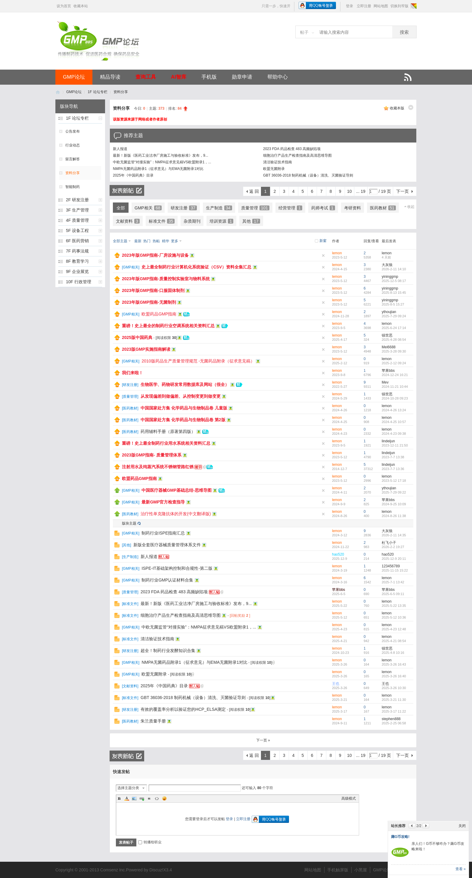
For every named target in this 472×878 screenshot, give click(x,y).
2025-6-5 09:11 (393, 594)
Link (142, 798)
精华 (165, 241)
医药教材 (383, 207)
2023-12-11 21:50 (395, 445)
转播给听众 (150, 842)
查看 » (460, 869)
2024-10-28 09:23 (395, 398)
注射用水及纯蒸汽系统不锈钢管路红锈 (158, 466)
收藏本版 (397, 108)
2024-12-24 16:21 (395, 375)
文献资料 (128, 221)
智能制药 (72, 187)
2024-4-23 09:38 (394, 433)
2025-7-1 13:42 (393, 582)
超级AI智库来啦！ (405, 803)
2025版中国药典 (137, 337)
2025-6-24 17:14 (394, 328)
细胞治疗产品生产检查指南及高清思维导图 (297, 155)
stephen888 (391, 719)
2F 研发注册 (77, 199)
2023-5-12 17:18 (394, 480)
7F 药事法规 (77, 251)
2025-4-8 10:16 (393, 652)
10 (349, 191)
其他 (251, 221)
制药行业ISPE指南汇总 (163, 533)
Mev (385, 382)
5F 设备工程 (77, 230)
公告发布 (72, 131)
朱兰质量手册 (153, 721)
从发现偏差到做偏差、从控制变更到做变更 (181, 396)
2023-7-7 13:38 (393, 457)
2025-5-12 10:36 (394, 617)
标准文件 (162, 221)
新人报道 (120, 149)
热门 (147, 241)
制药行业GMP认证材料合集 (167, 580)
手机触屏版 (337, 869)
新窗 (323, 241)
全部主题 (120, 241)
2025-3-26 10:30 (394, 688)
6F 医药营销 (77, 240)
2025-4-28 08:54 (394, 339)
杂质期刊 (192, 221)
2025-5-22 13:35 (394, 605)
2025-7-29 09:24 (394, 316)
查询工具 (145, 77)
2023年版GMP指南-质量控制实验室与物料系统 (166, 278)
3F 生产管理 (77, 210)
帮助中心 (277, 77)
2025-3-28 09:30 (394, 351)
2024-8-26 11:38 (394, 516)
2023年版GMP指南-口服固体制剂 (153, 290)
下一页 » (263, 740)
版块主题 (129, 523)
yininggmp (390, 276)
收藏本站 (80, 6)
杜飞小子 (389, 543)
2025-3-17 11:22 (394, 711)
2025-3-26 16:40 (394, 676)
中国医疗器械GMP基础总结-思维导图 (176, 490)
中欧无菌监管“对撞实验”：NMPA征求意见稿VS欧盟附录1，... (162, 162)
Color (127, 798)
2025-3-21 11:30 (394, 699)
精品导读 (110, 77)
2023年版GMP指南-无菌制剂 (149, 302)
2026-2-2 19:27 (393, 547)
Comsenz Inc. (113, 869)
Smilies (164, 798)
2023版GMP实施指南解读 (146, 349)
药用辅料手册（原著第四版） (168, 431)
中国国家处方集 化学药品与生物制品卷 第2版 (183, 419)
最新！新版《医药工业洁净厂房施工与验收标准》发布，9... (160, 155)
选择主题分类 (128, 788)
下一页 (402, 191)
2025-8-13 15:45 (394, 292)
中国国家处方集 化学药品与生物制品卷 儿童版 (184, 408)
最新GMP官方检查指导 (163, 502)
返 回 (254, 191)
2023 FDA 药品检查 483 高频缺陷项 (292, 149)
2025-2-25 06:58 (394, 723)
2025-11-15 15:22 (395, 570)
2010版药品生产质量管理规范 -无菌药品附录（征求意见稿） (198, 361)
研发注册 (184, 207)
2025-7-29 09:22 (394, 492)
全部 (120, 207)
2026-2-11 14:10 (394, 269)
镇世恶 (387, 335)
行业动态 (72, 145)
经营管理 (290, 207)
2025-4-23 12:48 (394, 629)
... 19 (360, 191)
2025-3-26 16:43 (394, 664)
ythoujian (389, 312)
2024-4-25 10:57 (394, 422)
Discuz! (156, 869)
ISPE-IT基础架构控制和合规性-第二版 (177, 568)
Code (157, 798)
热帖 (156, 241)
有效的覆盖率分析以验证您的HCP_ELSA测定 (183, 709)
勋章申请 (242, 77)
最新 (137, 241)
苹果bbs (388, 370)
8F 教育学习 (77, 261)
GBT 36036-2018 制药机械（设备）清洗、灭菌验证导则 (308, 175)
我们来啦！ (132, 372)
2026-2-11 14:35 (394, 535)
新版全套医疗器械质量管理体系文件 (167, 544)
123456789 (391, 566)
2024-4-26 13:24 (394, 410)
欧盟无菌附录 (274, 169)
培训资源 (221, 221)
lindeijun (388, 441)
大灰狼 (387, 265)
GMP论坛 (74, 77)
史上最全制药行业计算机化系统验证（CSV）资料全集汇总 (196, 267)
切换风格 (413, 6)
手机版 (209, 77)
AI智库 (178, 77)
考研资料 (352, 207)
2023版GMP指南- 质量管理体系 (152, 455)
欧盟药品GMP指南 (158, 314)
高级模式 (348, 798)
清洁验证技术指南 (277, 162)
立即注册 (364, 6)
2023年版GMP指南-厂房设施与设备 (155, 255)
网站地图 (381, 6)
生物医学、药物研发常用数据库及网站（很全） (185, 384)
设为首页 (64, 6)
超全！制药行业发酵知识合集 (168, 650)
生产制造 (219, 207)
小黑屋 (360, 869)
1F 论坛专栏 (97, 92)
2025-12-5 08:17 (394, 281)
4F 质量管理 (77, 220)
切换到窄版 (399, 6)
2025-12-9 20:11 (394, 558)
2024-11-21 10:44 (395, 386)
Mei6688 (389, 347)
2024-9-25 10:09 (394, 504)
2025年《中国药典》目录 (133, 175)
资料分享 (120, 92)
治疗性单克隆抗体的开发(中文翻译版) (176, 513)
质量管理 (255, 207)
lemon (337, 253)
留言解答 (72, 159)
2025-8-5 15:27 (393, 304)
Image (134, 798)
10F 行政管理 (78, 281)
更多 (174, 241)
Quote (149, 798)
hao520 (338, 554)
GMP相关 (148, 207)
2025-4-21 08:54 (394, 641)
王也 (335, 684)
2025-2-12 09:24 (394, 363)
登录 (349, 6)
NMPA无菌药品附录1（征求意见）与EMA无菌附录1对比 (158, 169)
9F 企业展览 (77, 271)
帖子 (304, 32)
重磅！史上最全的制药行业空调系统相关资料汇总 (168, 325)
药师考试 (323, 207)
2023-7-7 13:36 (393, 469)
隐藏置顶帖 (323, 255)
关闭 (462, 793)
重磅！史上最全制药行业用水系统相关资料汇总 (166, 443)
